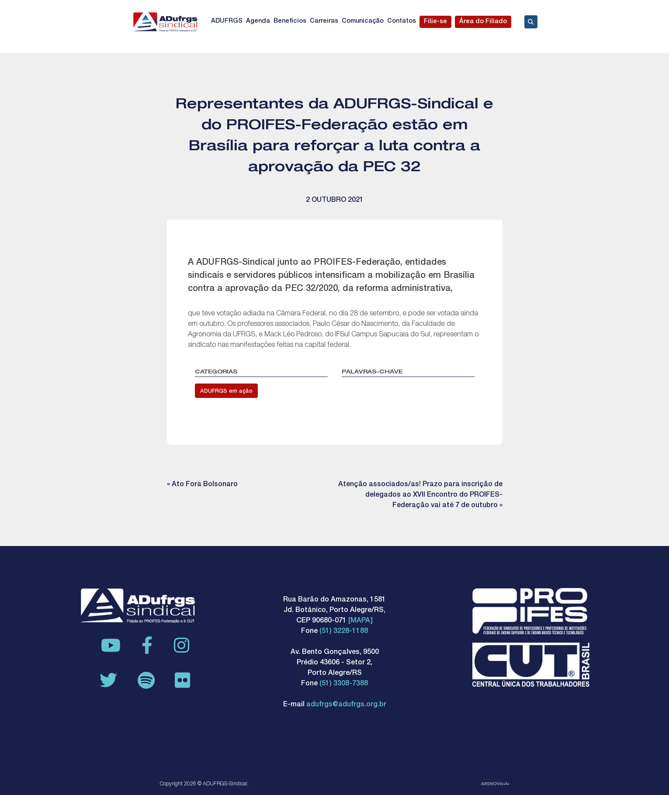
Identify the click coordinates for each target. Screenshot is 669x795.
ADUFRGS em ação (226, 391)
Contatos (401, 21)
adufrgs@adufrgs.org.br (346, 705)
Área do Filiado (483, 22)
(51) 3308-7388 (343, 684)
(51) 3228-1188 (343, 631)
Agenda (258, 21)
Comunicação (363, 21)
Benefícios (290, 21)
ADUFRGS (227, 21)
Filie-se (435, 22)
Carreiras (324, 21)
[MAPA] (360, 621)
